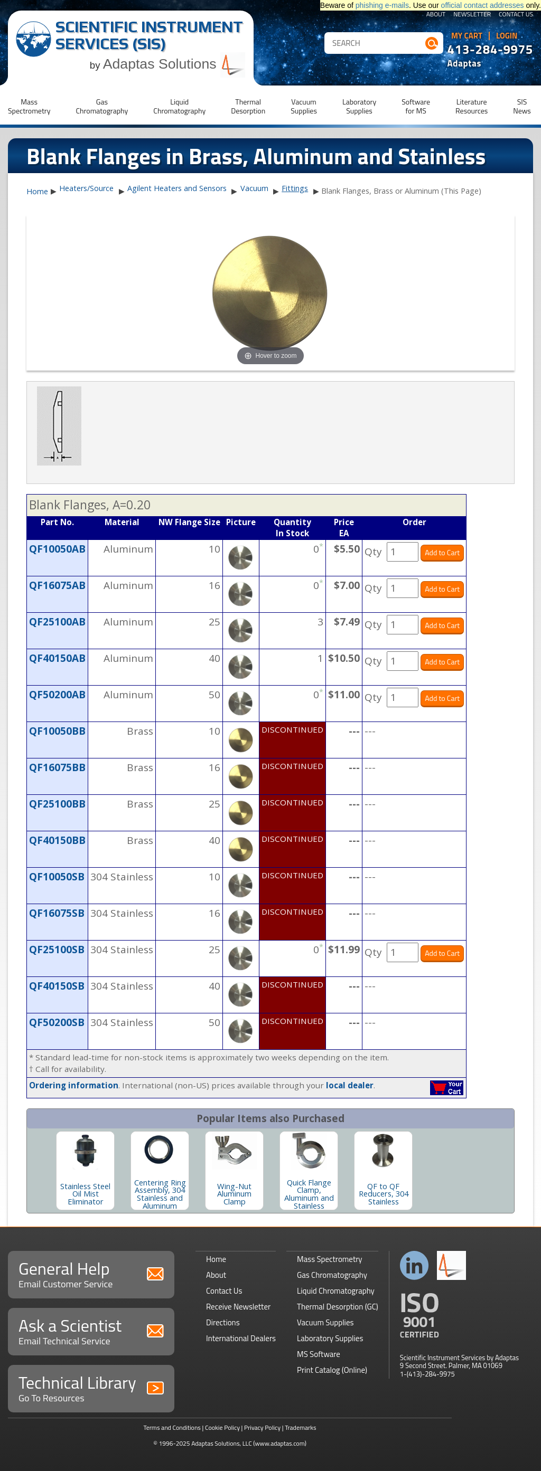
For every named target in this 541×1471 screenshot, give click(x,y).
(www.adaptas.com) (279, 1443)
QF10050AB (57, 549)
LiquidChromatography (179, 106)
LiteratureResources (471, 106)
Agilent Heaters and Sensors (177, 188)
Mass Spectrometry (329, 1259)
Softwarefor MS (416, 106)
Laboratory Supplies (330, 1338)
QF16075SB (57, 913)
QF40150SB (57, 986)
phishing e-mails (382, 5)
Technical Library (91, 1387)
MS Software (318, 1354)
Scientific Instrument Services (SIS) (149, 35)
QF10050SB (57, 877)
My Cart (466, 36)
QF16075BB (57, 767)
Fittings (295, 188)
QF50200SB (57, 1022)
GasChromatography (102, 106)
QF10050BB (57, 731)
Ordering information (73, 1085)
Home (37, 191)
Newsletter (472, 15)
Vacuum (254, 188)
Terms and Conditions (172, 1427)
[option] (85, 1170)
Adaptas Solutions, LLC (221, 1443)
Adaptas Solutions (174, 64)
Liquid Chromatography (336, 1291)
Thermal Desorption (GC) (337, 1307)
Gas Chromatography (332, 1275)
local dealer (350, 1085)
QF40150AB (57, 658)
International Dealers (241, 1338)
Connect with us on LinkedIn (414, 1265)
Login (507, 36)
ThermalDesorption (248, 106)
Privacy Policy (262, 1427)
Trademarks (300, 1427)
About (436, 15)
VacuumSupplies (304, 106)
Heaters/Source (86, 188)
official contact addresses (482, 5)
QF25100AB (57, 622)
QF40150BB (57, 840)
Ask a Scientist (91, 1330)
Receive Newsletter (238, 1307)
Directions (223, 1322)
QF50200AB (57, 694)
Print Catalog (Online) (332, 1370)
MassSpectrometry (29, 106)
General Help (91, 1273)
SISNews (522, 106)
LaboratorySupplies (359, 106)
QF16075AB (57, 585)
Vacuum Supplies (325, 1322)
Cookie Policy (222, 1427)
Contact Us (516, 15)
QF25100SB (57, 949)
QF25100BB (57, 804)
